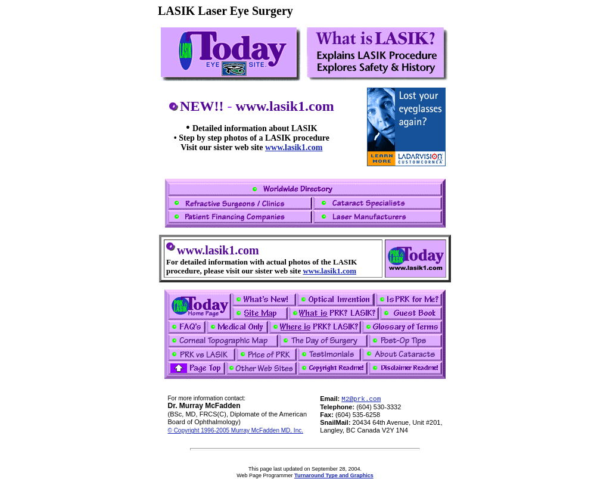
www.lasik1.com (293, 147)
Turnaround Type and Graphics (334, 475)
